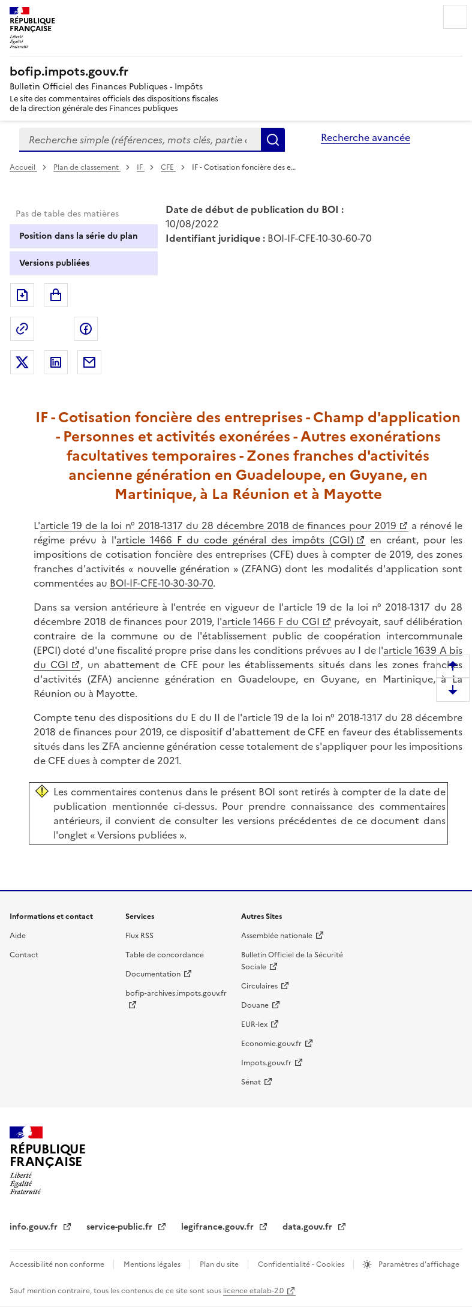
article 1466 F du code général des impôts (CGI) (234, 540)
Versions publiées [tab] (54, 263)
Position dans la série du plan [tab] (78, 236)
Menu (455, 17)
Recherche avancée (365, 137)
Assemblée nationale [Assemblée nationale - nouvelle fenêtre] (276, 935)
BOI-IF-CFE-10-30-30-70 (161, 583)
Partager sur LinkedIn (56, 362)
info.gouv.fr (35, 1227)
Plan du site (220, 1264)
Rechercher (273, 140)
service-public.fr (120, 1227)
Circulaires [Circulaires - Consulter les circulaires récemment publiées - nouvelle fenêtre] (259, 986)
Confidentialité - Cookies (302, 1264)
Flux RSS (139, 935)
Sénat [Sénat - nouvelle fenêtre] (251, 1082)
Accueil (23, 167)
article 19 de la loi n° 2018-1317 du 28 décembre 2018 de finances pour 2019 (218, 525)
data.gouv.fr (308, 1227)
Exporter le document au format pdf (22, 295)
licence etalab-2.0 (253, 1290)
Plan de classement (87, 167)
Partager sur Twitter (22, 362)
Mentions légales (153, 1264)
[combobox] (140, 140)
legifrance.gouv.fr (218, 1227)
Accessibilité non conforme (58, 1264)
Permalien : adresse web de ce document (22, 329)
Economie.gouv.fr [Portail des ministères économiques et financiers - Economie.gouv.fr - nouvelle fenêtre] (271, 1043)
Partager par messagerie (89, 362)
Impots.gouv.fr (266, 1062)
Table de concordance (164, 955)
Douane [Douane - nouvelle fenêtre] (255, 1005)
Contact (24, 955)
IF (141, 167)
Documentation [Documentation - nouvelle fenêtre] (153, 974)
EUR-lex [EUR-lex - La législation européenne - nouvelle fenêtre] (254, 1024)
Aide (18, 935)
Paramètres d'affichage (418, 1264)
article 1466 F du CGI (271, 621)
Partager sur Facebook (86, 329)
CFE (168, 167)
